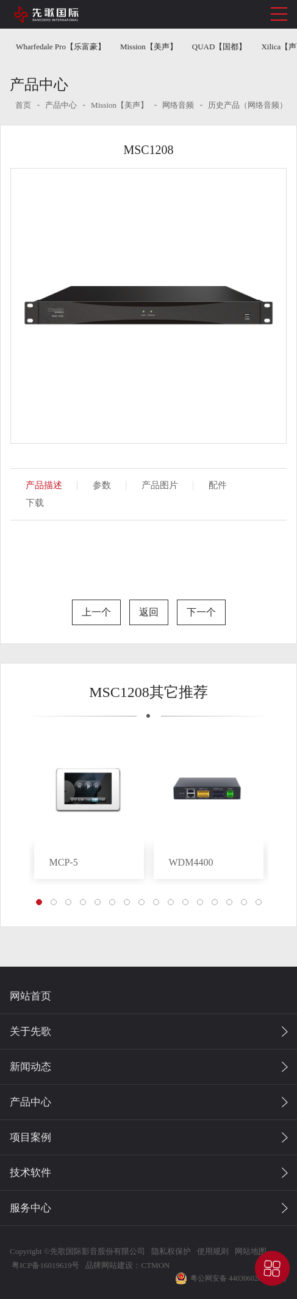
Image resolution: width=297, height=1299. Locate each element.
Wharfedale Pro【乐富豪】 (61, 46)
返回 (149, 612)
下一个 (201, 612)
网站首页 (30, 996)
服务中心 (30, 1208)
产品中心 (61, 105)
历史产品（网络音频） (247, 105)
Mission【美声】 (148, 46)
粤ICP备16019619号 (44, 1265)
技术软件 (30, 1172)
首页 (23, 105)
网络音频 (178, 105)
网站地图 (251, 1251)
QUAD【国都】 (219, 46)
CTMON (155, 1265)
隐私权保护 (171, 1251)
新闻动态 (30, 1067)
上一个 (96, 612)
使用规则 (213, 1251)
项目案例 (30, 1137)
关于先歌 (30, 1031)
